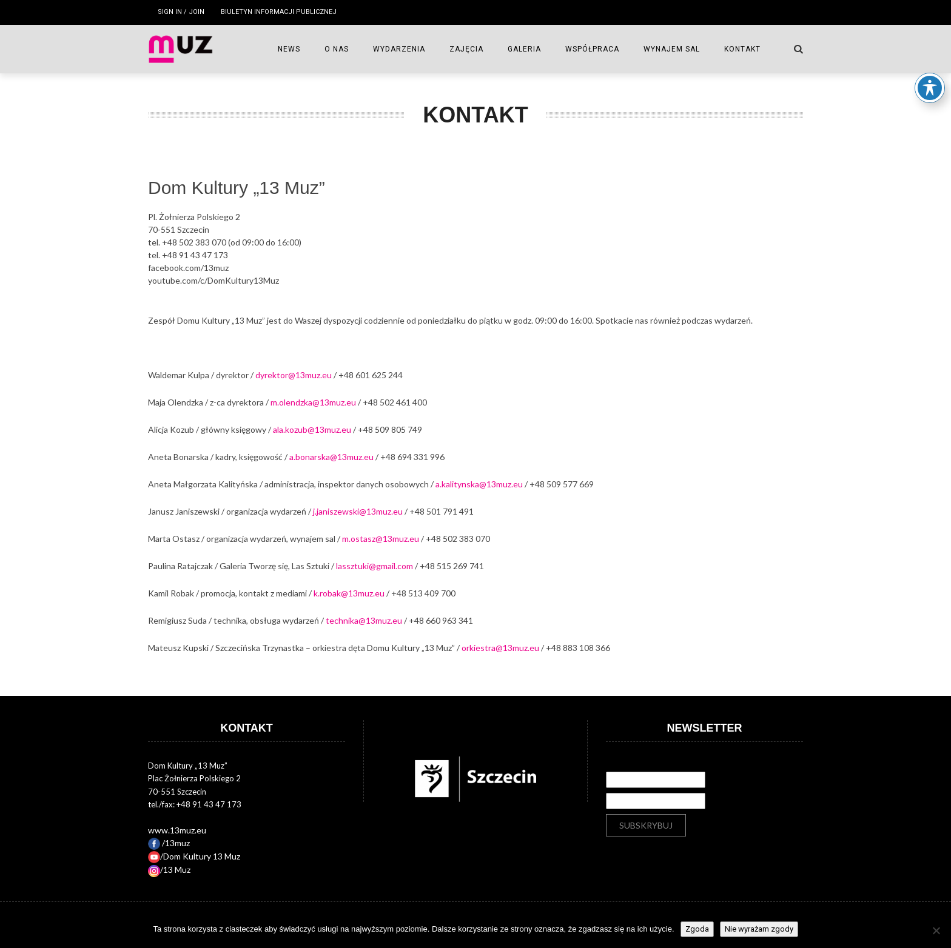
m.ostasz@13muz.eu (380, 538)
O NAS (336, 49)
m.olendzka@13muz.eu (313, 402)
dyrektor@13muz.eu (293, 375)
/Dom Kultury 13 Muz (194, 856)
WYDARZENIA (399, 49)
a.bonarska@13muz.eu (331, 457)
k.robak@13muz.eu (349, 593)
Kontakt (742, 49)
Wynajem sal (672, 49)
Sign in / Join (181, 12)
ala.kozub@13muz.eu (312, 429)
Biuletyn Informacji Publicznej (279, 12)
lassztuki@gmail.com (374, 566)
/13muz (169, 843)
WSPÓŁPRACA (592, 49)
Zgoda (697, 928)
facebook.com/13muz (188, 267)
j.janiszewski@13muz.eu (358, 511)
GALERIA (524, 49)
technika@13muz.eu (364, 620)
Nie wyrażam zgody (759, 928)
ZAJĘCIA (466, 49)
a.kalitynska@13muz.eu (479, 484)
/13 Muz (169, 869)
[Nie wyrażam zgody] (936, 930)
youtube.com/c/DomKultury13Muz (213, 280)
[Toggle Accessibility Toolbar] (929, 83)
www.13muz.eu (177, 830)
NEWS (289, 49)
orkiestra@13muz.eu (500, 648)
